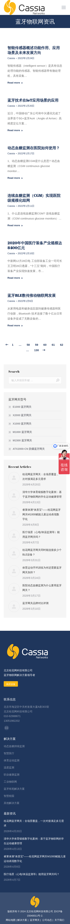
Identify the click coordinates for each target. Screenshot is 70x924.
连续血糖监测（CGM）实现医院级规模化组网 (33, 198)
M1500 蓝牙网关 (22, 440)
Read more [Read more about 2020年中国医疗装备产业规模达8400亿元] (15, 277)
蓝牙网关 (34, 920)
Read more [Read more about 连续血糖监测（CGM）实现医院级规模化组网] (15, 225)
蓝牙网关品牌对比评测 (35, 603)
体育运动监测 (11, 760)
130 (36, 350)
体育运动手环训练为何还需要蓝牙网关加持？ (42, 570)
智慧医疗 (9, 753)
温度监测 (9, 767)
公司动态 (46, 920)
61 (53, 344)
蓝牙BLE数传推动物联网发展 (31, 295)
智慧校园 (9, 795)
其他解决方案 (11, 802)
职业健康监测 (11, 774)
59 (36, 344)
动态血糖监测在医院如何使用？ (33, 147)
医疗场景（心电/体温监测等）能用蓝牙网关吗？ (41, 534)
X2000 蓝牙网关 (22, 415)
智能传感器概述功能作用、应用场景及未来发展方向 (33, 50)
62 (61, 344)
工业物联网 (10, 781)
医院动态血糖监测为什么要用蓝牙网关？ (42, 588)
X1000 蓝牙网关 (22, 423)
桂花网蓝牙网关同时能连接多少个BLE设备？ (42, 552)
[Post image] (14, 477)
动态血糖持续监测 (14, 746)
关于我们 (59, 920)
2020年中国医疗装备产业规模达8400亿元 (34, 245)
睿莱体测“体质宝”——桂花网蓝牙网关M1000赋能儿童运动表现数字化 (41, 514)
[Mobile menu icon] (63, 7)
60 (44, 344)
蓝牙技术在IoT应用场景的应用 (32, 100)
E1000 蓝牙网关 (22, 406)
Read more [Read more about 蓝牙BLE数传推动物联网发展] (15, 325)
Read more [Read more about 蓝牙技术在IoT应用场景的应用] (15, 130)
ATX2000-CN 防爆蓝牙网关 (29, 448)
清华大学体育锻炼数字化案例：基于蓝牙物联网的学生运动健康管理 (42, 494)
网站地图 (10, 920)
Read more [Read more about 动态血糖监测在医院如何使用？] (15, 178)
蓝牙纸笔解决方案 (14, 788)
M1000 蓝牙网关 (22, 432)
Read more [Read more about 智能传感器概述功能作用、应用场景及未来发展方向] (15, 82)
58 (28, 344)
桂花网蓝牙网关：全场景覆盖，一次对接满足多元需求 (42, 476)
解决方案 (22, 920)
